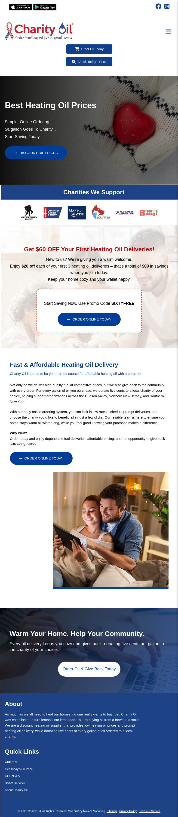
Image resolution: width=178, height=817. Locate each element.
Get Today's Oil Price (19, 769)
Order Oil (11, 762)
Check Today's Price (89, 62)
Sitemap (112, 811)
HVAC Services (15, 783)
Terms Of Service (149, 811)
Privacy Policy (128, 811)
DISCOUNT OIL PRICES (36, 153)
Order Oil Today (89, 49)
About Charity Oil (16, 790)
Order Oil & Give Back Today (89, 669)
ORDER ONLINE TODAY (89, 319)
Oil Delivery (12, 776)
